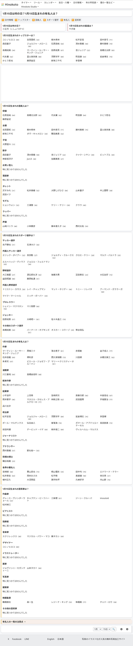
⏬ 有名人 (65, 19)
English (50, 639)
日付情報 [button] (77, 2)
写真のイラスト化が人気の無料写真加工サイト (103, 639)
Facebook (17, 639)
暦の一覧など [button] (106, 2)
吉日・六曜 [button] (64, 2)
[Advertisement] (66, 83)
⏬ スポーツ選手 (51, 19)
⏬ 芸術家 (76, 19)
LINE (27, 639)
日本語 (60, 639)
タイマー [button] (25, 2)
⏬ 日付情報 (7, 19)
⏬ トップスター (22, 19)
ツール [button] (37, 2)
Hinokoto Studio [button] (29, 6)
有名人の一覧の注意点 (13, 621)
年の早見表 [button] (91, 2)
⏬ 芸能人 (36, 19)
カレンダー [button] (49, 2)
